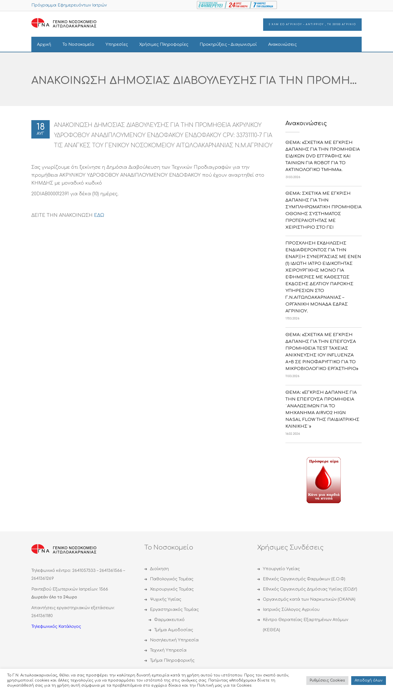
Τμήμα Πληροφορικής (172, 660)
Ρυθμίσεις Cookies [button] (327, 680)
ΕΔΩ (99, 215)
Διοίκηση (159, 569)
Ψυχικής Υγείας (165, 599)
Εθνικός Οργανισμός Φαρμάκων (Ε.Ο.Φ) (304, 579)
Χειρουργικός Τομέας (172, 589)
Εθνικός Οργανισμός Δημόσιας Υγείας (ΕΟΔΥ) (310, 589)
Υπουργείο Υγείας (281, 569)
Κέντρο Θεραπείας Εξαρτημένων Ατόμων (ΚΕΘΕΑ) (305, 625)
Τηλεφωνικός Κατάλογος (56, 626)
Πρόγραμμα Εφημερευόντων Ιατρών (69, 5)
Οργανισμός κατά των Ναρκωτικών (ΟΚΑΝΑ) (309, 599)
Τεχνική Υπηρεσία (168, 650)
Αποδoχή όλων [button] (369, 680)
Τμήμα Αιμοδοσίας (173, 630)
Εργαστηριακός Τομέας (174, 609)
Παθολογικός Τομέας (171, 579)
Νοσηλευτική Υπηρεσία (174, 640)
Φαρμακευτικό (169, 620)
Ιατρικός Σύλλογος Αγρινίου (291, 609)
